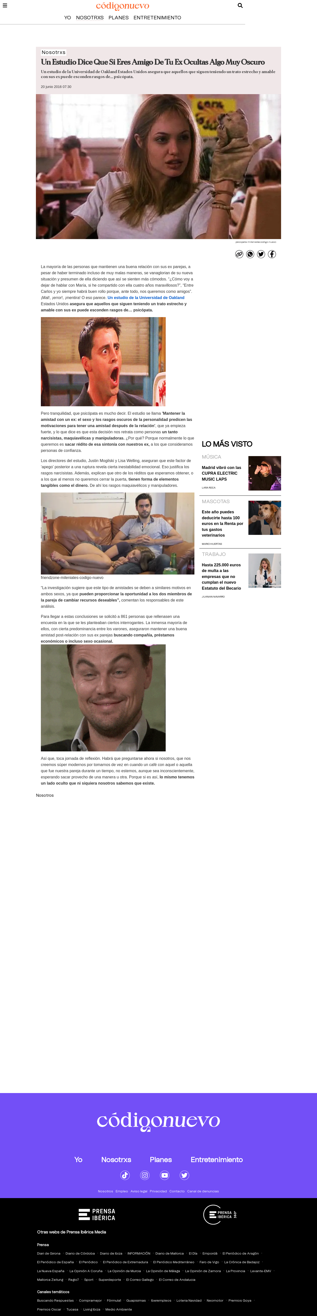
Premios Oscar (49, 1309)
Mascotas (216, 501)
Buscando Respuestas (55, 1300)
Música (211, 457)
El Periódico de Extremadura (125, 1262)
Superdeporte (110, 1280)
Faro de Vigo (209, 1262)
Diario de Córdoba (80, 1253)
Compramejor (90, 1300)
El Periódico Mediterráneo (173, 1262)
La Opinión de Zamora (203, 1271)
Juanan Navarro (213, 597)
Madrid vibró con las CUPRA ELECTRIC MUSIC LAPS (221, 473)
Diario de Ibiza (111, 1253)
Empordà (210, 1253)
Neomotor (215, 1300)
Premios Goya (240, 1300)
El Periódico (88, 1262)
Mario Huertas (212, 544)
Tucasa (72, 1309)
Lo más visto (227, 444)
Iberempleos (161, 1300)
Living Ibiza (91, 1309)
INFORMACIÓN (139, 1253)
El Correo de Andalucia (177, 1280)
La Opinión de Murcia (124, 1271)
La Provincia (235, 1271)
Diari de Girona (48, 1253)
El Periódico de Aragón (241, 1253)
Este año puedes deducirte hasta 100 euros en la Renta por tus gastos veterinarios (222, 523)
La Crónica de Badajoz (242, 1262)
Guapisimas (136, 1300)
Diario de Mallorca (170, 1253)
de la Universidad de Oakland (145, 298)
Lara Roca (208, 488)
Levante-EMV (260, 1271)
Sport (88, 1280)
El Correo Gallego (140, 1280)
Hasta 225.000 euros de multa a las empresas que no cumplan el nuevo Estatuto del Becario (221, 576)
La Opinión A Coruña (86, 1271)
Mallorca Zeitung (50, 1280)
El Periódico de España (55, 1262)
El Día (193, 1253)
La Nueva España (50, 1271)
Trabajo (214, 554)
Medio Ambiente (119, 1309)
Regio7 (73, 1280)
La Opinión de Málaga (163, 1271)
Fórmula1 (114, 1300)
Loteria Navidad (189, 1300)
